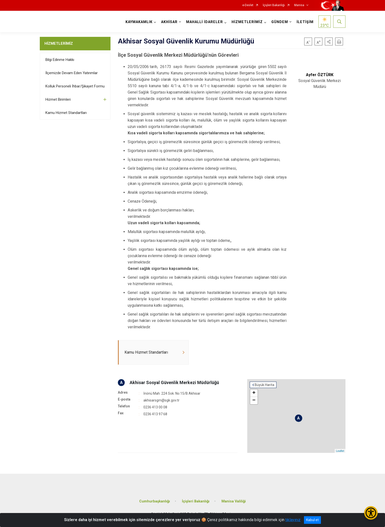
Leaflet (340, 450)
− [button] (253, 400)
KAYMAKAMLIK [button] (138, 22)
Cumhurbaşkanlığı (154, 501)
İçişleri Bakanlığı (274, 5)
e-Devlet (247, 5)
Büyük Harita (264, 385)
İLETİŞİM (305, 22)
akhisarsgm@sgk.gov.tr (161, 400)
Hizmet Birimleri (58, 99)
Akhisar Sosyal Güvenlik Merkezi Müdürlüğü (174, 382)
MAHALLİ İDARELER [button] (204, 22)
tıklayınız (293, 519)
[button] (329, 41)
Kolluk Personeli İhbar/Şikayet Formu (75, 86)
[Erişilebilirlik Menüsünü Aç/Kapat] (371, 513)
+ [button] (253, 393)
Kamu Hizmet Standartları (66, 113)
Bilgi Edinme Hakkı (59, 59)
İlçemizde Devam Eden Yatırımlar (71, 73)
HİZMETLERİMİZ (58, 43)
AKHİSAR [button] (169, 22)
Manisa (299, 5)
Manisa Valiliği (233, 501)
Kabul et (312, 520)
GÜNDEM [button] (279, 22)
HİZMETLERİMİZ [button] (247, 22)
